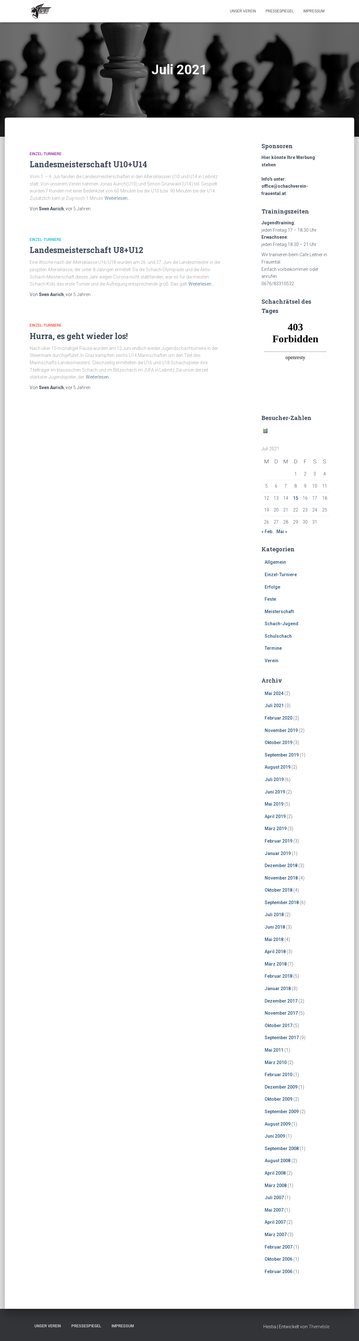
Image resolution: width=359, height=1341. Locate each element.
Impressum (314, 11)
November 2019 (281, 730)
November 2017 (281, 1013)
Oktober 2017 (278, 1025)
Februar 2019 (278, 841)
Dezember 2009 (281, 1087)
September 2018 (282, 902)
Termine (273, 648)
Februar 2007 (278, 1247)
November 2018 (281, 878)
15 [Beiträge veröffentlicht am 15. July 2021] (295, 498)
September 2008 (282, 1148)
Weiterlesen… (117, 198)
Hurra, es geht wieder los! (79, 336)
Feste (270, 599)
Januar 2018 (278, 988)
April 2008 (275, 1173)
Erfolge (272, 587)
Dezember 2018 (281, 865)
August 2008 (277, 1160)
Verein (271, 660)
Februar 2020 (278, 718)
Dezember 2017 (281, 1001)
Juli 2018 (274, 914)
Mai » (281, 531)
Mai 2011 (274, 1050)
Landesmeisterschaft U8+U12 (86, 250)
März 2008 (276, 1185)
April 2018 (275, 951)
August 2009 (277, 1124)
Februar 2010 (278, 1074)
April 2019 (275, 816)
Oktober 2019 (278, 742)
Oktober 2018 (278, 890)
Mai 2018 (274, 939)
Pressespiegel (280, 11)
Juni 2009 (275, 1136)
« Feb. (267, 531)
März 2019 (276, 828)
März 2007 (276, 1234)
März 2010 (276, 1062)
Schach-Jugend (281, 623)
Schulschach (278, 636)
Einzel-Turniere (46, 154)
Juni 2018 (275, 927)
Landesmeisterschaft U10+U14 (88, 164)
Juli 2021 (274, 705)
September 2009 (282, 1111)
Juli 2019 (274, 779)
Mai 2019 (274, 804)
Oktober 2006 (278, 1259)
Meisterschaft (279, 611)
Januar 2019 (278, 853)
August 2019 (277, 767)
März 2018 (276, 964)
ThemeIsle (319, 1326)
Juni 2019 (275, 791)
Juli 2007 (274, 1197)
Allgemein (275, 562)
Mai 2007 (274, 1210)
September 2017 (282, 1037)
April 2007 (275, 1222)
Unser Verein (243, 11)
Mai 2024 (274, 693)
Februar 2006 (278, 1271)
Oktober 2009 (278, 1099)
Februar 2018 (278, 976)
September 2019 (282, 754)
